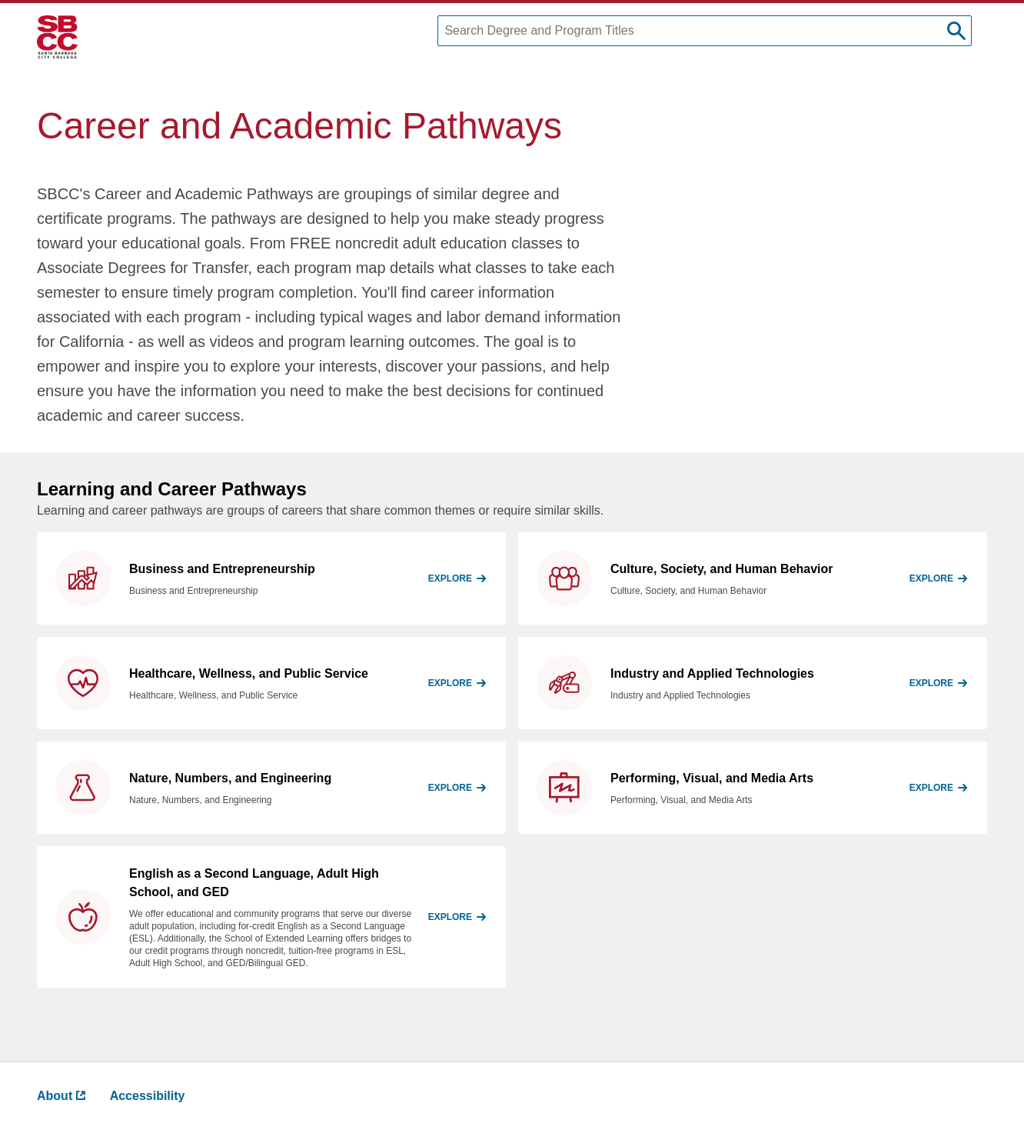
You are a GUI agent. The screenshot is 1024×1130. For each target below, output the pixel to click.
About (61, 1095)
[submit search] (956, 31)
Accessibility (147, 1095)
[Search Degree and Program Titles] (704, 30)
